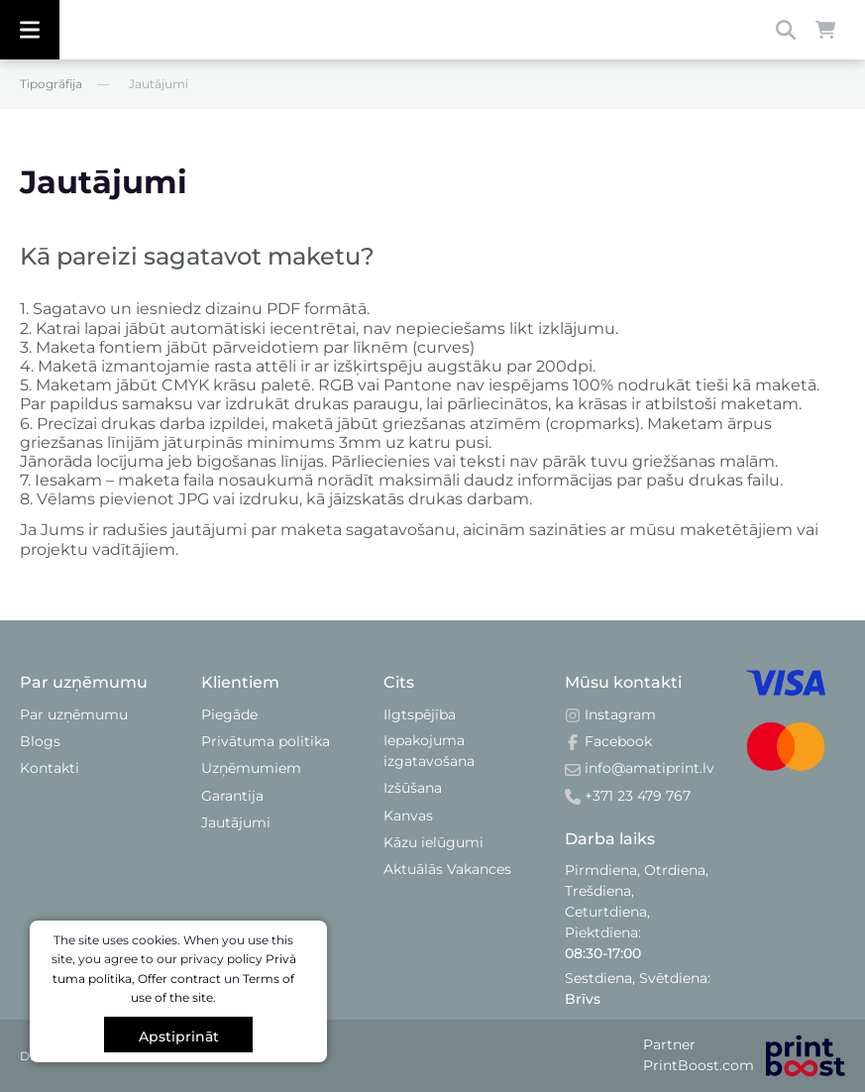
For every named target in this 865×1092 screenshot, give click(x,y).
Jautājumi (235, 822)
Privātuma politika (265, 741)
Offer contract (179, 978)
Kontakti (49, 768)
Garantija (232, 796)
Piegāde (229, 714)
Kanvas (408, 815)
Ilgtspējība (419, 714)
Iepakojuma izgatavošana (429, 750)
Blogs (40, 741)
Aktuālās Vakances (447, 869)
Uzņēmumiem (251, 768)
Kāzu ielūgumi (433, 842)
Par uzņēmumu (74, 714)
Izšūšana (412, 788)
